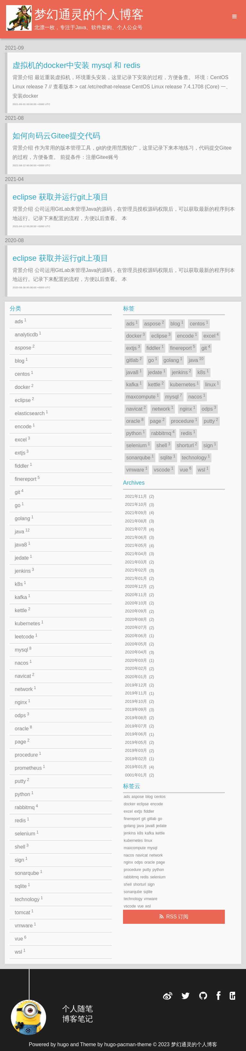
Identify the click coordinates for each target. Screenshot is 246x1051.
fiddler (23, 465)
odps (22, 715)
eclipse (24, 400)
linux (212, 384)
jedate (23, 557)
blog (21, 360)
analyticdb (28, 334)
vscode (163, 469)
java (22, 531)
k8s (20, 583)
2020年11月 (136, 594)
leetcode (26, 636)
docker (24, 386)
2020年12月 (136, 586)
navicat (24, 675)
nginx (22, 702)
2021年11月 (136, 496)
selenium (26, 833)
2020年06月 (136, 635)
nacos (23, 662)
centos (24, 373)
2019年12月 (136, 685)
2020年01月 (136, 676)
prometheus (30, 767)
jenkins (24, 570)
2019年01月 (136, 767)
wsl (20, 951)
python (24, 794)
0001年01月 (136, 775)
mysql (23, 649)
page (22, 741)
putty (22, 780)
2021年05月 (136, 545)
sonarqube (28, 872)
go (19, 505)
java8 (22, 544)
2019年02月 (136, 758)
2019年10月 (136, 701)
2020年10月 (136, 603)
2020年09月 (136, 611)
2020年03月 (136, 660)
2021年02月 (136, 570)
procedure (28, 754)
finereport (27, 478)
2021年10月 (136, 504)
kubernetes (29, 623)
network (25, 689)
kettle (22, 610)
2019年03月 (136, 750)
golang (24, 518)
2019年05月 (136, 742)
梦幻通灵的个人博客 (89, 14)
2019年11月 (136, 693)
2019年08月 (136, 717)
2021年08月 (136, 521)
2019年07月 (136, 726)
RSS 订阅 (177, 916)
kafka (22, 597)
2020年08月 (136, 619)
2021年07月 (136, 529)
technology (29, 899)
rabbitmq (26, 807)
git (19, 492)
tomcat (24, 912)
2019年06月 (136, 734)
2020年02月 (136, 668)
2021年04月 (136, 553)
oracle (23, 728)
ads (20, 321)
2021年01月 (136, 578)
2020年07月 (136, 627)
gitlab (134, 360)
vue (20, 938)
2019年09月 (136, 709)
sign (21, 859)
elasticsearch (31, 413)
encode (25, 426)
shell (22, 846)
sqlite (22, 886)
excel (22, 439)
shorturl (186, 445)
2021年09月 (136, 512)
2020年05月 (136, 644)
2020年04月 (136, 652)
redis (22, 820)
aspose (25, 347)
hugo (63, 1044)
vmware (25, 925)
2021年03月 (136, 562)
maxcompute (142, 396)
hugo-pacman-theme (128, 1044)
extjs (22, 452)
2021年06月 (136, 537)
